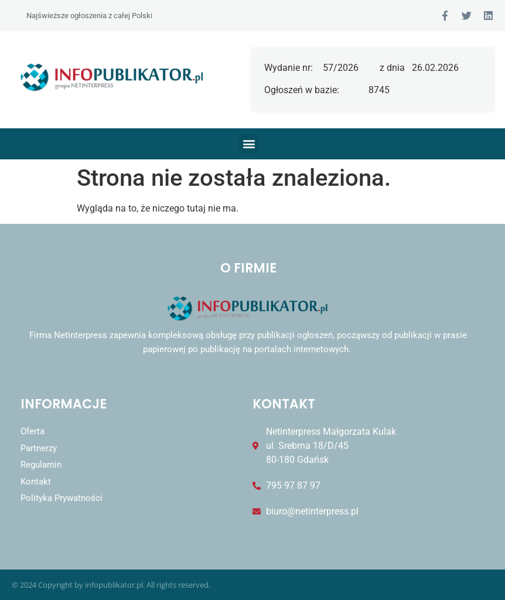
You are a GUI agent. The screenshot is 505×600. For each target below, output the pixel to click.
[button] (248, 144)
